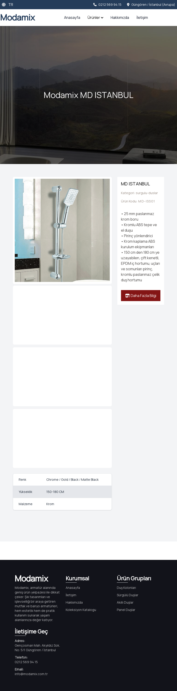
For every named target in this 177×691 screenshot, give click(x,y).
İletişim (142, 17)
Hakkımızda (120, 17)
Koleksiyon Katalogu (81, 610)
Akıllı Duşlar (125, 602)
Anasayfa (72, 17)
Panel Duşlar (126, 610)
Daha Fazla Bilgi (140, 295)
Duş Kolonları (126, 587)
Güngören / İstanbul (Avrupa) (151, 4)
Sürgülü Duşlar (127, 595)
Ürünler (95, 17)
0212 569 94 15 (107, 4)
